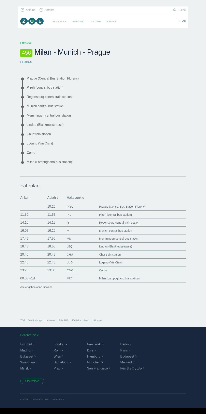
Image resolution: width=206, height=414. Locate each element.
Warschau (27, 367)
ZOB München (32, 21)
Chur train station (40, 138)
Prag (57, 374)
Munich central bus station (47, 108)
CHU (67, 260)
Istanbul (26, 349)
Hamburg (93, 361)
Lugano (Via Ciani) (41, 147)
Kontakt (25, 405)
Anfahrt (80, 21)
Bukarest (26, 361)
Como (31, 157)
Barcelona (61, 367)
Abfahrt (51, 10)
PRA (66, 212)
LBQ (66, 252)
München (93, 367)
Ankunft (31, 10)
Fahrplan (61, 21)
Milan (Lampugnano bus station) (52, 167)
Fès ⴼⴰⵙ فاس (131, 374)
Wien (57, 361)
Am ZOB (97, 21)
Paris (124, 356)
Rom (57, 356)
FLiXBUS (26, 62)
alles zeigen (34, 387)
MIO (66, 284)
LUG (66, 268)
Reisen (113, 21)
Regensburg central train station (52, 98)
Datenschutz (42, 405)
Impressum (61, 405)
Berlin (124, 349)
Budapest (127, 361)
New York (94, 349)
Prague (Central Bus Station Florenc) (56, 78)
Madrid (25, 356)
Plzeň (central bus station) (47, 88)
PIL (65, 220)
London (59, 349)
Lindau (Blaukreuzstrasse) (47, 128)
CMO (67, 275)
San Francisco (97, 374)
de (183, 21)
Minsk (24, 374)
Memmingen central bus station (51, 118)
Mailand (126, 367)
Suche (181, 10)
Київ (90, 356)
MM (66, 244)
